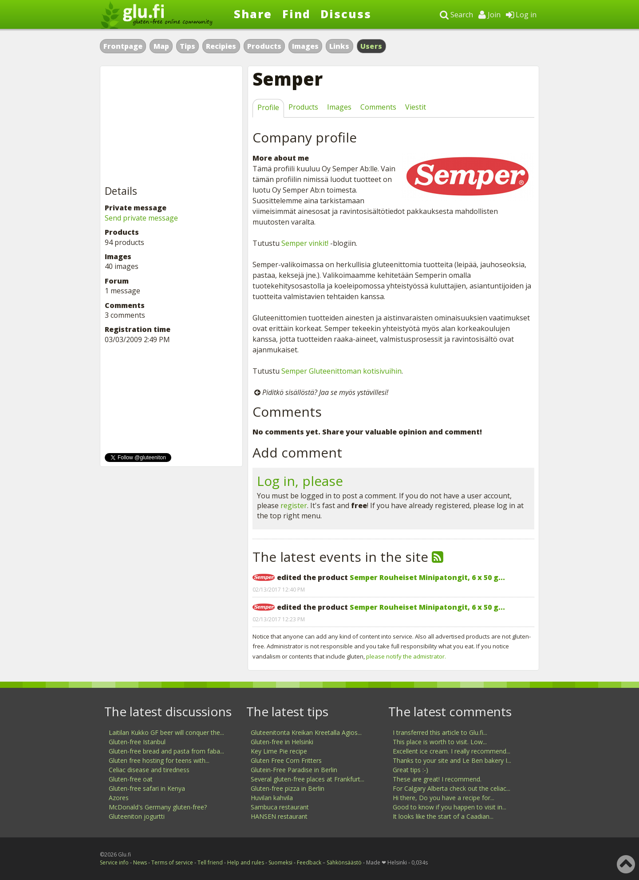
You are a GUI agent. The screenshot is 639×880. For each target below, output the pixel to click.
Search (456, 15)
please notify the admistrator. (406, 656)
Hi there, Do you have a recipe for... (443, 797)
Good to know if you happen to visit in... (449, 807)
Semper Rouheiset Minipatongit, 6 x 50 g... (427, 577)
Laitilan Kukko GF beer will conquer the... (166, 732)
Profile (268, 107)
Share (253, 13)
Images (305, 46)
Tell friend (210, 862)
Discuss (345, 13)
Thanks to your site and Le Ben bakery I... (452, 760)
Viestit (415, 107)
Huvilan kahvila (272, 797)
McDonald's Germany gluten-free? (158, 807)
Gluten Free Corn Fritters (286, 760)
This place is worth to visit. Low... (440, 742)
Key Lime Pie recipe (279, 751)
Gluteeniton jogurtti (137, 816)
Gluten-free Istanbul (137, 742)
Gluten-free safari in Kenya (147, 788)
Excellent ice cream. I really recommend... (451, 751)
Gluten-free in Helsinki (282, 742)
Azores (119, 797)
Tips (187, 46)
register (293, 505)
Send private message (141, 218)
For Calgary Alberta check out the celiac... (451, 788)
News (140, 862)
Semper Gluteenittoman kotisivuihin (341, 371)
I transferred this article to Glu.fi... (440, 732)
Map (161, 46)
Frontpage (122, 46)
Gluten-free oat (131, 779)
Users (371, 46)
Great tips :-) (410, 770)
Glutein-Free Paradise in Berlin (294, 770)
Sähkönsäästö (344, 862)
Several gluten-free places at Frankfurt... (307, 779)
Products (264, 46)
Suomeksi (280, 862)
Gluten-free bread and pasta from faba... (166, 751)
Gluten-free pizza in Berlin (287, 788)
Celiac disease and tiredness (149, 770)
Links (339, 46)
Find (296, 13)
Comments (378, 107)
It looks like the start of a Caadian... (443, 816)
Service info (114, 862)
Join (489, 15)
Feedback (309, 862)
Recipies (221, 46)
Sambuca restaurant (280, 807)
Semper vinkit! (304, 243)
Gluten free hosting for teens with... (159, 760)
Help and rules (245, 862)
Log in (521, 15)
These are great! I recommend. (437, 779)
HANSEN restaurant (279, 816)
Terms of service (172, 862)
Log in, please (300, 481)
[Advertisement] (171, 126)
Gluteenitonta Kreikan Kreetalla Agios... (306, 732)
